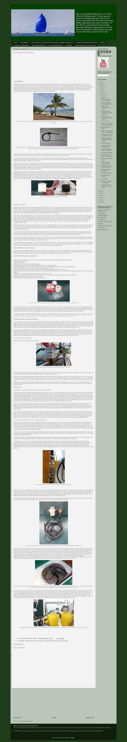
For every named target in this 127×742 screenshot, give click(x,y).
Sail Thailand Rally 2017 (56, 45)
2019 (100, 195)
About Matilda (24, 42)
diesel (26, 640)
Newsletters (69, 45)
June (102, 85)
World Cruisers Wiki (103, 229)
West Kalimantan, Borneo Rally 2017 (85, 45)
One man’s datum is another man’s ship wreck (106, 186)
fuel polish (39, 640)
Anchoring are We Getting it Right (105, 163)
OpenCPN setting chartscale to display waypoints (106, 113)
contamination (21, 640)
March (102, 92)
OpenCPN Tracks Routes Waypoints (106, 99)
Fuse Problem (104, 179)
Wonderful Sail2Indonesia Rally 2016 (86, 42)
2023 (100, 83)
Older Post (90, 717)
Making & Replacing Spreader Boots (106, 146)
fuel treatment (52, 640)
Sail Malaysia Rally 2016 (39, 45)
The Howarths (101, 227)
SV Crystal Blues (102, 217)
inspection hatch (60, 640)
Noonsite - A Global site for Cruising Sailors (104, 210)
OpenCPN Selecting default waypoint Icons (107, 103)
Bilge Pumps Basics (106, 143)
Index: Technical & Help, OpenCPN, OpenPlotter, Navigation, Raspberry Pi (52, 42)
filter (32, 640)
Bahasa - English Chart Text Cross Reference (107, 131)
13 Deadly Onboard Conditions (106, 170)
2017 (100, 200)
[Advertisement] (54, 67)
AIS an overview (105, 121)
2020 (100, 193)
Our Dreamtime (102, 213)
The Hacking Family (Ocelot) (105, 225)
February (103, 94)
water (66, 640)
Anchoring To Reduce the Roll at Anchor (106, 166)
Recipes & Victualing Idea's (21, 45)
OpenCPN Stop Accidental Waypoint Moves (106, 118)
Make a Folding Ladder (106, 152)
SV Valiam (100, 223)
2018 (100, 197)
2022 (100, 191)
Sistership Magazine (103, 215)
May (102, 88)
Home (15, 42)
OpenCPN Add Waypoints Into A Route (105, 108)
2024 (100, 81)
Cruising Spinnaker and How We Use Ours (107, 135)
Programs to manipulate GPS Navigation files (107, 124)
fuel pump (45, 640)
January (103, 97)
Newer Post (18, 717)
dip (30, 640)
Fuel (35, 640)
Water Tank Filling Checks (105, 176)
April (102, 90)
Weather (102, 42)
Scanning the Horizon (106, 173)
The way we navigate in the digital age (107, 182)
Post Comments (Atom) (27, 721)
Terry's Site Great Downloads (105, 221)
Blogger (73, 737)
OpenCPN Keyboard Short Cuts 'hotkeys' (106, 149)
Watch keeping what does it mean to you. (106, 155)
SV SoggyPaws (102, 219)
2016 (100, 202)
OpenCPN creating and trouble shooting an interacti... (107, 139)
